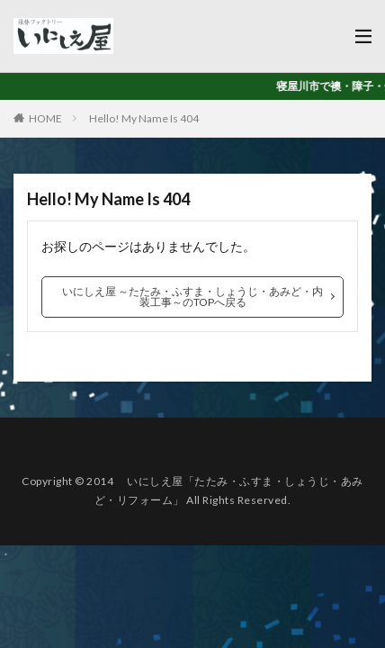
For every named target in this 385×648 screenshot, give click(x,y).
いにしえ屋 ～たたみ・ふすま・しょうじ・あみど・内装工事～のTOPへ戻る (192, 296)
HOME (45, 118)
